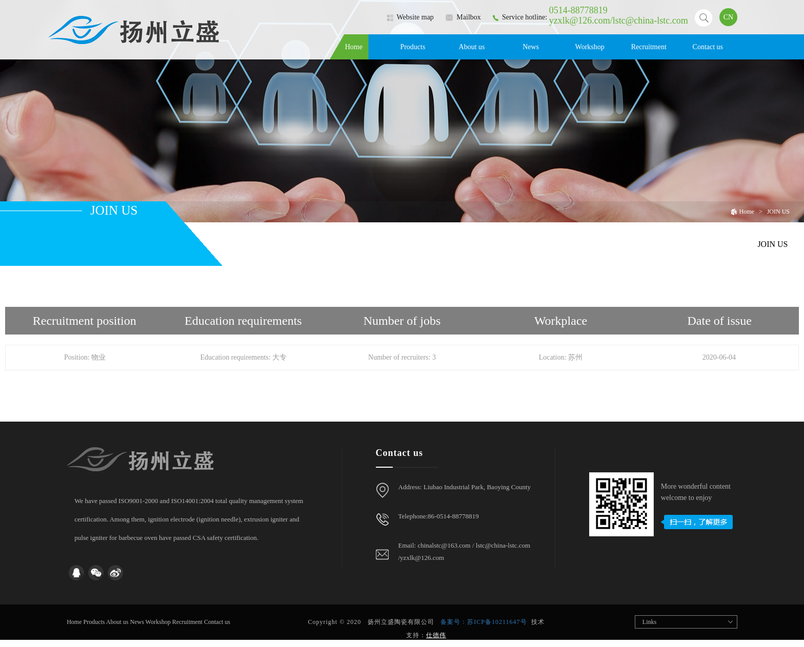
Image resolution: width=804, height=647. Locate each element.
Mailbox (463, 17)
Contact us (708, 47)
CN (728, 17)
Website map (410, 17)
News (530, 47)
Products (412, 47)
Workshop (590, 47)
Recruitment (649, 47)
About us (472, 47)
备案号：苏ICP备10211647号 (483, 621)
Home (354, 47)
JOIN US (778, 211)
